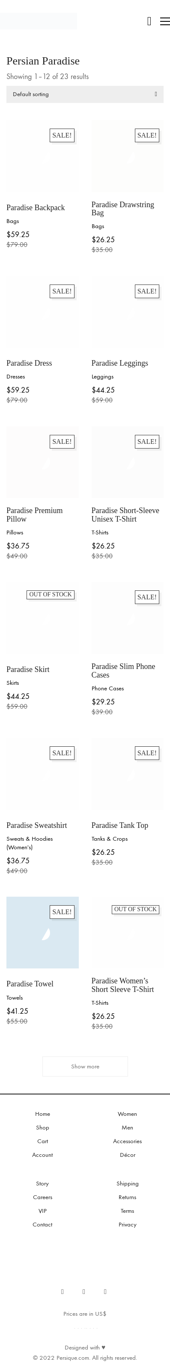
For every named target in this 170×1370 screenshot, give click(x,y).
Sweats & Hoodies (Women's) (29, 843)
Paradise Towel (30, 984)
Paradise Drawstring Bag (123, 209)
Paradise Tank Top (120, 825)
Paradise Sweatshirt (36, 825)
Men (127, 1127)
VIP (43, 1211)
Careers (42, 1197)
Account (42, 1155)
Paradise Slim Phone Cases (123, 671)
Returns (127, 1197)
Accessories (127, 1141)
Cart (42, 1141)
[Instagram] (83, 1291)
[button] (165, 21)
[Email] (105, 1291)
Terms (127, 1211)
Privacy (128, 1224)
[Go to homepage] (38, 21)
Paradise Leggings (120, 363)
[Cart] (149, 21)
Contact (42, 1224)
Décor (127, 1155)
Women (127, 1114)
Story (42, 1183)
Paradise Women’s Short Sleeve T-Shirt (123, 985)
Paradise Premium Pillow (34, 515)
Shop (42, 1127)
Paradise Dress (29, 363)
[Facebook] (62, 1291)
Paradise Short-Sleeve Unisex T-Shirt (125, 515)
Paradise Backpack (35, 208)
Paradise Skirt (28, 670)
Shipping (127, 1183)
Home (42, 1114)
